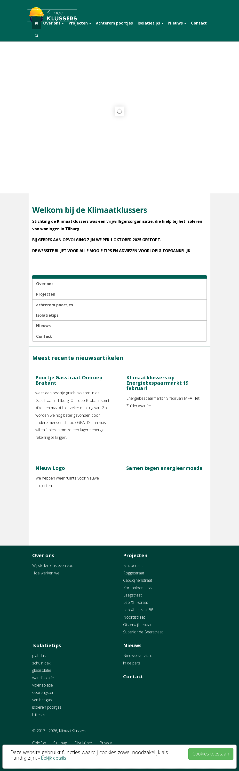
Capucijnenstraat (137, 580)
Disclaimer (83, 743)
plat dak (39, 655)
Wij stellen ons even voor (53, 565)
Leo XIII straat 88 (138, 610)
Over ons (53, 23)
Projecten (80, 23)
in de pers (131, 663)
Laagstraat (132, 595)
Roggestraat (133, 573)
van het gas (42, 700)
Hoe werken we (45, 573)
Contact (199, 23)
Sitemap (60, 743)
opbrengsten (43, 692)
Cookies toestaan (210, 753)
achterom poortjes (114, 23)
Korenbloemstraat (139, 587)
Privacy (106, 743)
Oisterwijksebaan (137, 624)
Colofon (39, 743)
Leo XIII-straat (135, 602)
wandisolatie (43, 677)
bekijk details (53, 758)
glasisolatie (41, 670)
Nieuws (177, 23)
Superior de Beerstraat (143, 632)
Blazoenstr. (133, 565)
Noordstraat (134, 617)
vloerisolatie (42, 685)
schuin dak (41, 663)
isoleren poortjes (47, 707)
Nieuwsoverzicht (137, 655)
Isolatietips (150, 23)
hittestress (41, 714)
